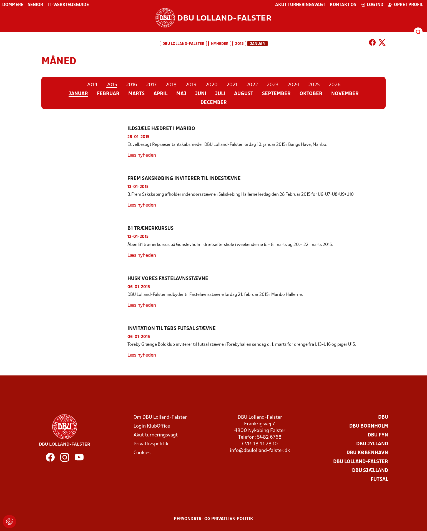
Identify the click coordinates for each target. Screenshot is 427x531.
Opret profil (405, 4)
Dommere (12, 5)
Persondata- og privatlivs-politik (213, 519)
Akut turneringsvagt (300, 5)
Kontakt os (343, 5)
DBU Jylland (372, 444)
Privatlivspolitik (151, 444)
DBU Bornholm (368, 426)
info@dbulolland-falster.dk (260, 450)
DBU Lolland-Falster (183, 44)
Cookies (142, 453)
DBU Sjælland (370, 470)
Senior (35, 5)
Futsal (379, 479)
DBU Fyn (378, 435)
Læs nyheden (141, 155)
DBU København (367, 453)
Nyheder (219, 44)
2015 (239, 44)
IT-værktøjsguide (68, 5)
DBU (383, 417)
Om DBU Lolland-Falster (160, 417)
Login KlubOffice (152, 426)
